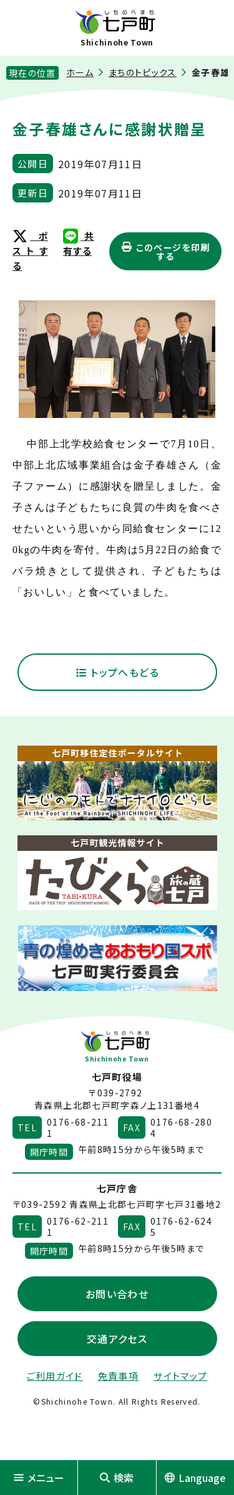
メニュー (39, 1477)
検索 (117, 1477)
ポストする (30, 250)
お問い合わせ (117, 1293)
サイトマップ (180, 1375)
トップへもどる (117, 672)
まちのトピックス (143, 72)
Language (195, 1477)
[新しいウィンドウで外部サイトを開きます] (117, 783)
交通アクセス (117, 1338)
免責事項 (118, 1375)
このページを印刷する (165, 251)
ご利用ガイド (55, 1375)
